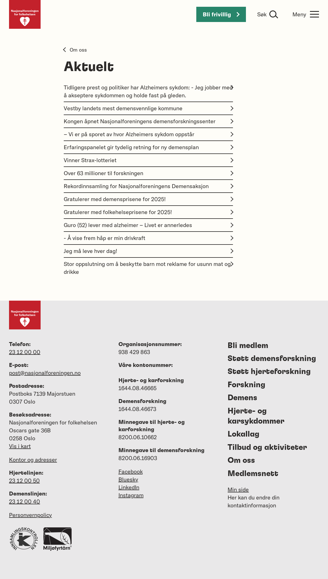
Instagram (131, 495)
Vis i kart (20, 446)
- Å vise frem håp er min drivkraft (148, 237)
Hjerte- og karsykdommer (256, 416)
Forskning (246, 385)
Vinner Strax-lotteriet (148, 160)
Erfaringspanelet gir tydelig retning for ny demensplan (148, 147)
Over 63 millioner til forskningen (148, 173)
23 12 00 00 (24, 351)
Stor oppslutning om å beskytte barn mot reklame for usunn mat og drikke (148, 267)
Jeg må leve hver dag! (148, 250)
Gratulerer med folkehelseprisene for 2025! (148, 211)
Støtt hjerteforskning (269, 372)
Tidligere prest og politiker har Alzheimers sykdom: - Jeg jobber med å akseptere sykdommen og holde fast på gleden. (148, 91)
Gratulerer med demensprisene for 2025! (148, 198)
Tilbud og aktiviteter (267, 448)
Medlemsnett (253, 474)
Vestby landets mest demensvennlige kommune (148, 108)
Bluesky (128, 479)
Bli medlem (248, 346)
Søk (262, 14)
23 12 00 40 (24, 501)
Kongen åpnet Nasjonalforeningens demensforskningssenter (148, 121)
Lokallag (243, 434)
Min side (238, 489)
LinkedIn (128, 487)
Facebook (130, 471)
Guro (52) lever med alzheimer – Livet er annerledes (148, 224)
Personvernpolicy (30, 514)
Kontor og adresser (33, 459)
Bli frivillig (221, 14)
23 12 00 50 (24, 480)
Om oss (75, 50)
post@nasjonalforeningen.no (45, 372)
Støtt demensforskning (272, 359)
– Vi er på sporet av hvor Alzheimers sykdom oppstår (148, 134)
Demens (242, 398)
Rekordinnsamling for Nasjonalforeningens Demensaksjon (148, 186)
